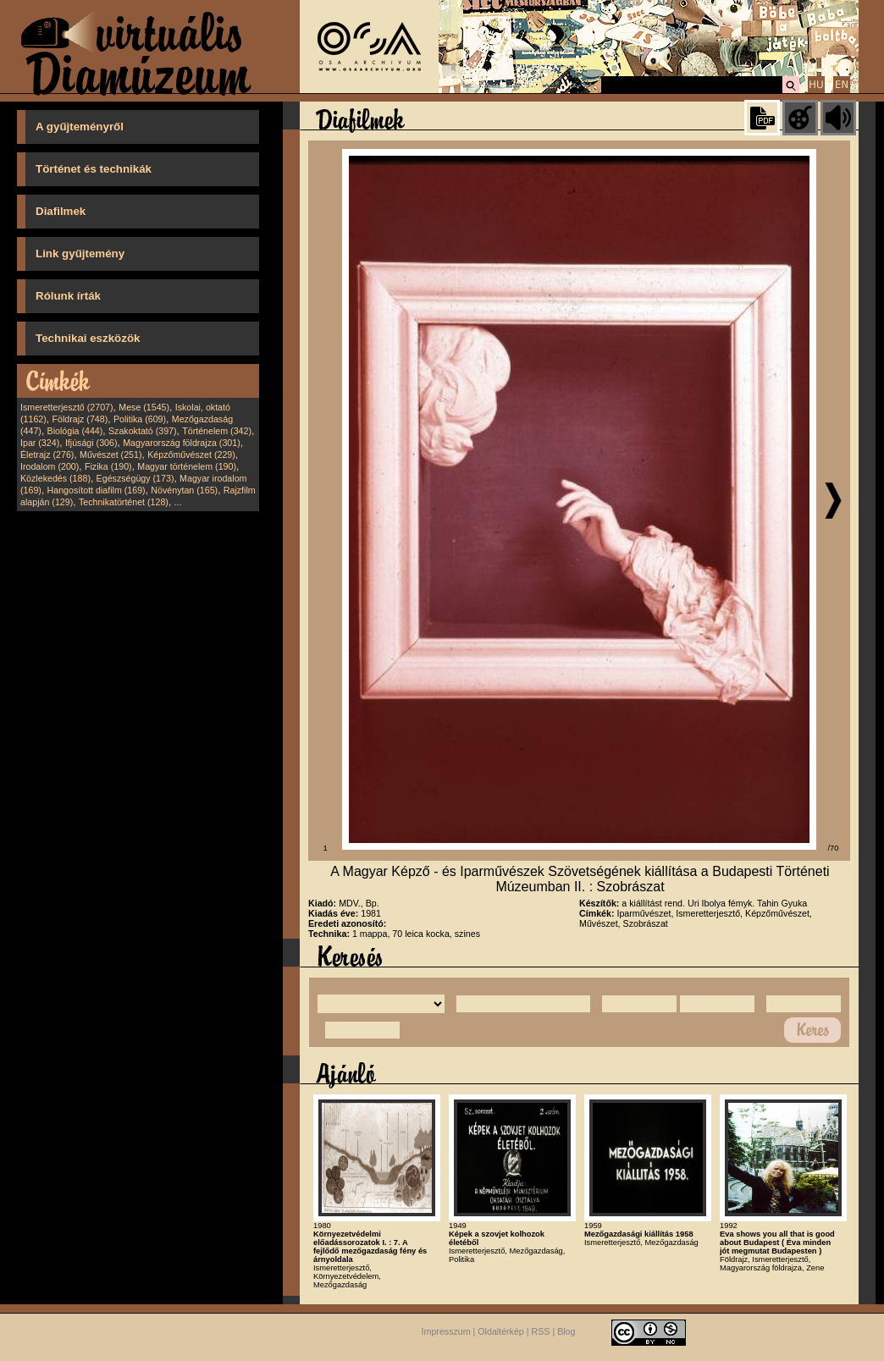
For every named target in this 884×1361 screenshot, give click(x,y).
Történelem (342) (216, 431)
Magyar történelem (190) (186, 466)
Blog (566, 1332)
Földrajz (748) (80, 419)
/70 (833, 848)
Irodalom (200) (49, 466)
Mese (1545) (144, 407)
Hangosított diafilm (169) (96, 490)
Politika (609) (139, 419)
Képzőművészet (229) (191, 454)
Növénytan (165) (184, 490)
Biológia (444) (75, 431)
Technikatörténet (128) (124, 502)
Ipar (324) (39, 443)
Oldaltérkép (501, 1332)
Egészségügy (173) (135, 478)
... (178, 502)
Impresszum (446, 1332)
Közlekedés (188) (55, 478)
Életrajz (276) (47, 454)
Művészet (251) (110, 454)
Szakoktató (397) (142, 431)
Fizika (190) (108, 466)
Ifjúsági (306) (91, 443)
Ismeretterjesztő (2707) (66, 407)
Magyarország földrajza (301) (181, 443)
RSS (541, 1332)
